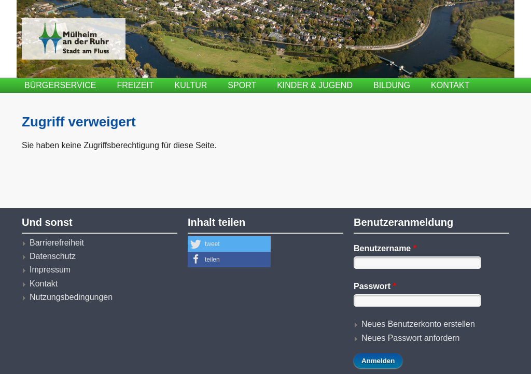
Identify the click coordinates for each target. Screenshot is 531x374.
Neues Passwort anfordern (410, 338)
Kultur (191, 85)
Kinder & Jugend (315, 85)
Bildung (391, 85)
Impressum (50, 269)
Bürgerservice (60, 85)
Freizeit (135, 85)
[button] (229, 244)
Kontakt (450, 85)
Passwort (375, 286)
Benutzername (385, 248)
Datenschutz (53, 256)
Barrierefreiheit (57, 242)
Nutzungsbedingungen (71, 297)
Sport (242, 85)
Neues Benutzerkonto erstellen (418, 324)
